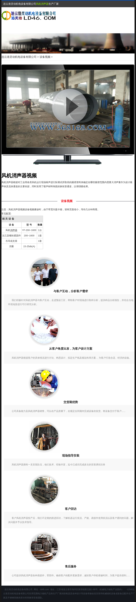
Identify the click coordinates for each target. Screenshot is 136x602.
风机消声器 (42, 3)
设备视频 (45, 56)
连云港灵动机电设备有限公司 (19, 56)
